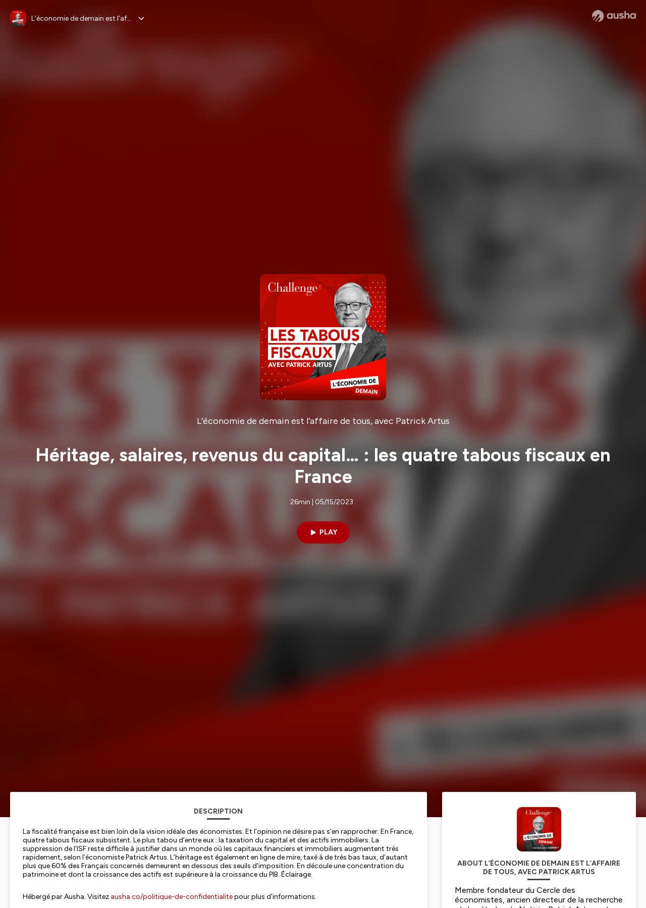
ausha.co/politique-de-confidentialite (172, 896)
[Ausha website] (614, 16)
